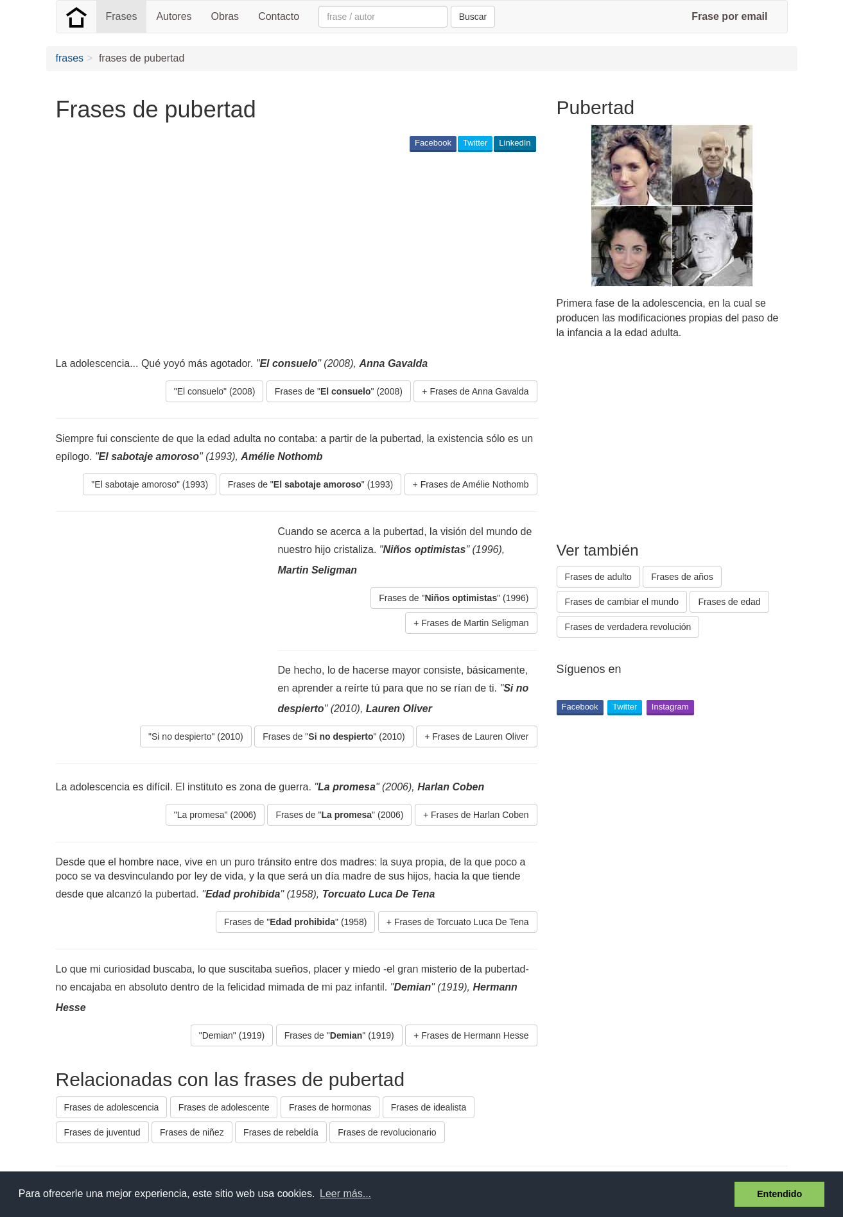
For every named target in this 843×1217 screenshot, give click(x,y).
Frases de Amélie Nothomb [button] (475, 484)
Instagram (670, 706)
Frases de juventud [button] (102, 1132)
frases (70, 58)
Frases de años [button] (682, 577)
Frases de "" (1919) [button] (339, 1035)
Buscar (473, 17)
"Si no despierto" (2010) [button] (195, 736)
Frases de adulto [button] (598, 577)
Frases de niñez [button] (192, 1132)
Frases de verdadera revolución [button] (628, 627)
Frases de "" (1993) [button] (310, 484)
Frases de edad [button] (729, 602)
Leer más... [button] (345, 1193)
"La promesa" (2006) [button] (215, 815)
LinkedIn (514, 143)
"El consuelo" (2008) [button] (215, 391)
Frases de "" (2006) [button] (339, 815)
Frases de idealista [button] (429, 1107)
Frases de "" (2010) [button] (334, 736)
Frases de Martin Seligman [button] (474, 623)
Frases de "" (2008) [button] (339, 391)
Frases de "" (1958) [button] (295, 922)
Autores (173, 16)
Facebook (433, 143)
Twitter (475, 143)
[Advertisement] (289, 254)
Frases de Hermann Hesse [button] (474, 1035)
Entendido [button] (779, 1194)
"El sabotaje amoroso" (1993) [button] (149, 484)
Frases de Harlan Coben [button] (480, 815)
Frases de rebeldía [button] (280, 1132)
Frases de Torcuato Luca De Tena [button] (461, 922)
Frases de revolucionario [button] (387, 1132)
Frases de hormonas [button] (330, 1107)
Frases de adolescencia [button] (111, 1107)
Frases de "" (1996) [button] (453, 598)
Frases (121, 16)
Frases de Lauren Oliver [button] (480, 736)
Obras (225, 16)
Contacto (278, 16)
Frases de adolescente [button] (224, 1107)
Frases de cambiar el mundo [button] (622, 602)
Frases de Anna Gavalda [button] (479, 391)
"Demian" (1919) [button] (232, 1035)
